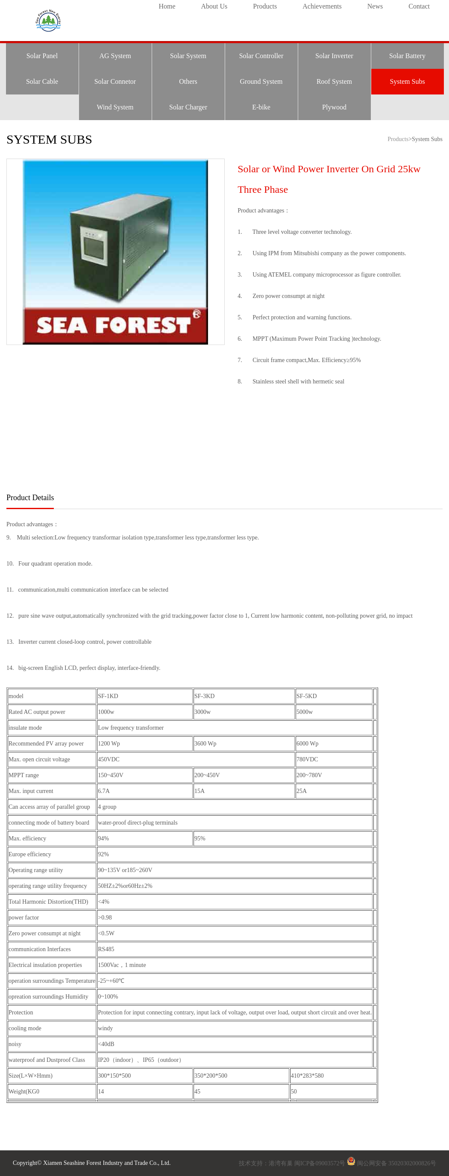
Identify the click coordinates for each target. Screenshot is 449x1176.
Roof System (334, 81)
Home (166, 6)
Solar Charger (188, 107)
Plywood (334, 107)
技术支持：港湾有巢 (266, 1163)
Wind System (115, 107)
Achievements (322, 6)
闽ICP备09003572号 (320, 1163)
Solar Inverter (334, 55)
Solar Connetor (115, 81)
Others (188, 81)
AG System (115, 55)
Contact (419, 6)
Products (265, 6)
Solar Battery (407, 55)
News (375, 6)
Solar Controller (261, 55)
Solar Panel (42, 55)
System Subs (407, 81)
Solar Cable (42, 81)
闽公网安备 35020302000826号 (397, 1163)
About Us (214, 6)
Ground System (261, 81)
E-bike (261, 107)
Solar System (188, 55)
